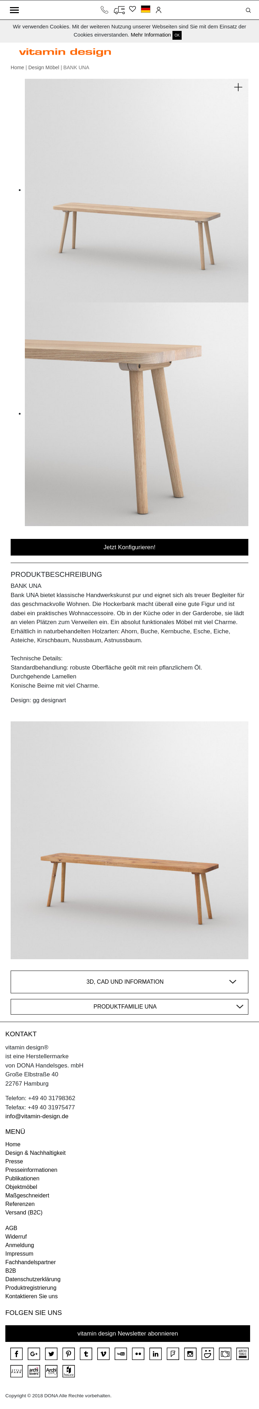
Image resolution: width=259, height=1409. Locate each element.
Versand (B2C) (24, 1212)
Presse (14, 1161)
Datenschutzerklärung (33, 1279)
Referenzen (20, 1204)
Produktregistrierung (30, 1288)
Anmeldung (19, 1245)
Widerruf (16, 1237)
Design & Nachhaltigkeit (35, 1153)
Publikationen (22, 1178)
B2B (10, 1271)
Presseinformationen (31, 1170)
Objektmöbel (21, 1187)
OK (177, 35)
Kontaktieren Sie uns (31, 1296)
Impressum (19, 1254)
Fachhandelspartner (30, 1262)
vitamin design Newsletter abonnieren (127, 1333)
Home (17, 67)
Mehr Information (151, 35)
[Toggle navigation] (14, 10)
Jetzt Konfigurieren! (129, 547)
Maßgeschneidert (27, 1195)
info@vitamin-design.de (36, 1116)
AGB (11, 1228)
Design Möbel (43, 67)
